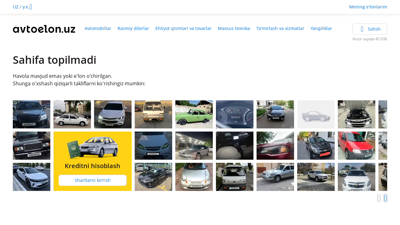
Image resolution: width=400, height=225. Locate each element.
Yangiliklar (321, 28)
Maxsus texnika (234, 28)
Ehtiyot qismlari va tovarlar (183, 28)
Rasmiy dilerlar (133, 28)
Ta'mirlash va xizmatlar (280, 28)
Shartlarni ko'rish (93, 180)
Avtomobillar (98, 28)
